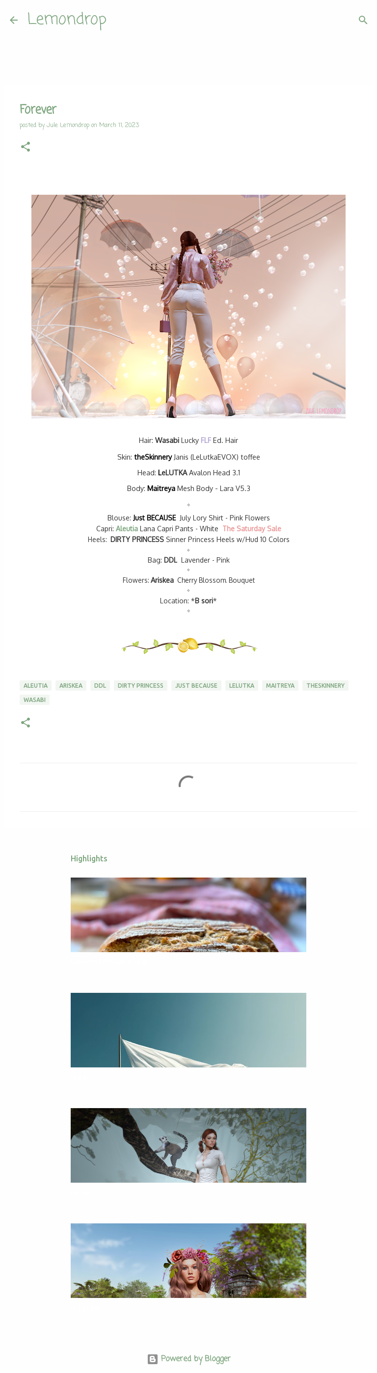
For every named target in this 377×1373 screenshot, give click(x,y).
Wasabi (35, 700)
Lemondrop (67, 20)
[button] (25, 148)
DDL (170, 560)
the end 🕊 (88, 1077)
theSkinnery (153, 456)
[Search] (120, 20)
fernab (81, 1192)
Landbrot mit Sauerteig (109, 962)
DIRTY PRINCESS (137, 539)
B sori (204, 600)
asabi (167, 440)
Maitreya (161, 488)
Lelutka (241, 685)
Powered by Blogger (189, 1359)
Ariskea (162, 579)
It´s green (86, 1308)
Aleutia (127, 528)
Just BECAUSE (154, 518)
